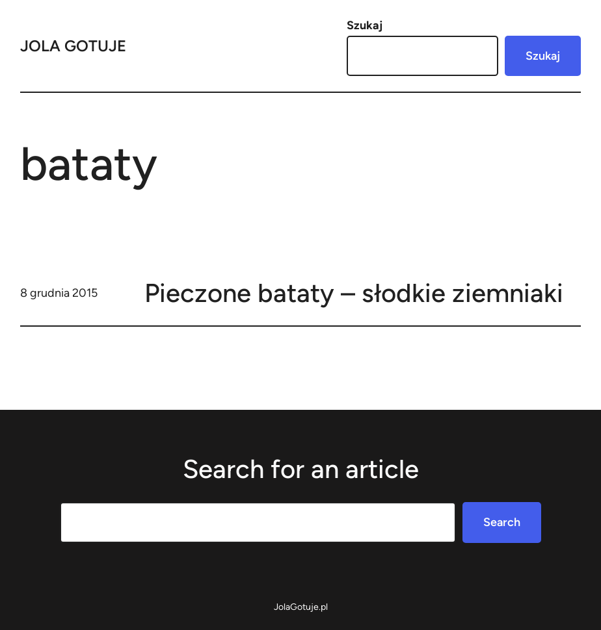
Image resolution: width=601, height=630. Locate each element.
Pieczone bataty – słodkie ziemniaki (353, 293)
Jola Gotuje (73, 45)
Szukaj (364, 25)
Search (501, 522)
